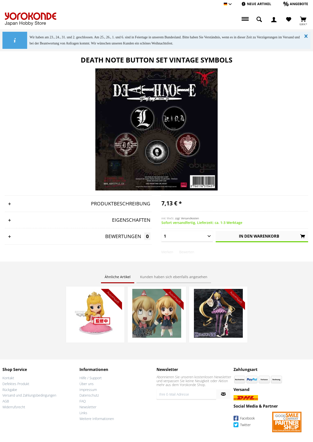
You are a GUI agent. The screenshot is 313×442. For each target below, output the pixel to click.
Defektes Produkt (15, 383)
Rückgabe (9, 389)
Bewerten (186, 252)
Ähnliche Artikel (118, 276)
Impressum (88, 389)
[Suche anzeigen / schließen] (259, 19)
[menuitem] (256, 4)
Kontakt (8, 378)
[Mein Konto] (274, 19)
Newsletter (87, 407)
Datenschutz (89, 395)
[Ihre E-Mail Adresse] (186, 394)
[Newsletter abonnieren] (223, 394)
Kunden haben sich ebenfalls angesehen (173, 276)
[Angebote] (296, 4)
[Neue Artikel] (256, 4)
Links (83, 412)
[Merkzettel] (288, 19)
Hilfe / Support (90, 378)
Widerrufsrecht (13, 407)
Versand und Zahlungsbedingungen (29, 395)
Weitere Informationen (96, 418)
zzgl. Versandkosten (187, 218)
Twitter (242, 425)
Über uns (86, 383)
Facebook (244, 419)
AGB (5, 401)
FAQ (82, 401)
